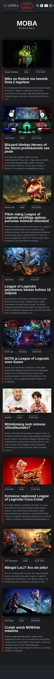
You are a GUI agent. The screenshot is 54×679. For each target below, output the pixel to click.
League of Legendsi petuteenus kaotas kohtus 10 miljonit (28, 289)
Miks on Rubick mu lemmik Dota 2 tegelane (26, 80)
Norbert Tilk (9, 207)
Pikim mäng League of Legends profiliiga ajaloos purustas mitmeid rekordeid (27, 217)
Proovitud (23, 352)
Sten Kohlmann (11, 561)
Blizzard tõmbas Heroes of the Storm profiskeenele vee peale (27, 148)
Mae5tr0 (8, 417)
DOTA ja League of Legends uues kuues (27, 360)
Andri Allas (9, 280)
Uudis (22, 138)
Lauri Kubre (9, 138)
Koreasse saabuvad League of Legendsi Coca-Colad (27, 497)
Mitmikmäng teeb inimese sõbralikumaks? (25, 425)
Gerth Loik (9, 352)
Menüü (27, 6)
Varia (26, 72)
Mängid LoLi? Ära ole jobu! (26, 567)
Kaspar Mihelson (12, 72)
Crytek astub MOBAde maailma (22, 629)
